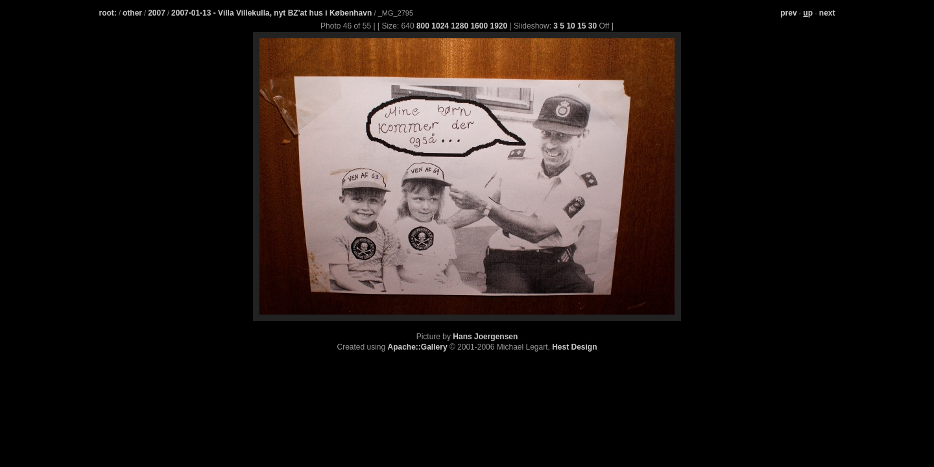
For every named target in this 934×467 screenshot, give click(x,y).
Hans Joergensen (485, 336)
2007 (156, 13)
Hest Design (574, 347)
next (827, 13)
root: (108, 13)
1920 (498, 25)
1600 (479, 25)
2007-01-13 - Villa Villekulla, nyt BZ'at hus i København (272, 13)
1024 (440, 25)
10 (570, 25)
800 (422, 25)
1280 (459, 25)
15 (581, 25)
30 (592, 25)
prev (788, 13)
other (132, 13)
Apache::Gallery (418, 347)
